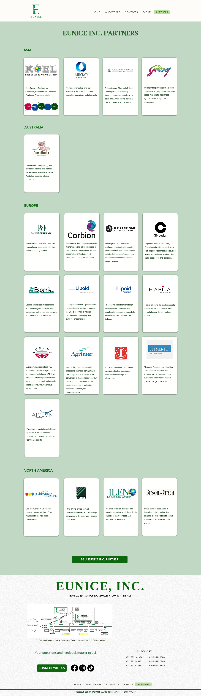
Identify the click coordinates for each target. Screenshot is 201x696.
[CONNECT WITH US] (52, 668)
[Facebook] (74, 668)
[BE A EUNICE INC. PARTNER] (100, 559)
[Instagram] (82, 668)
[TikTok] (90, 668)
